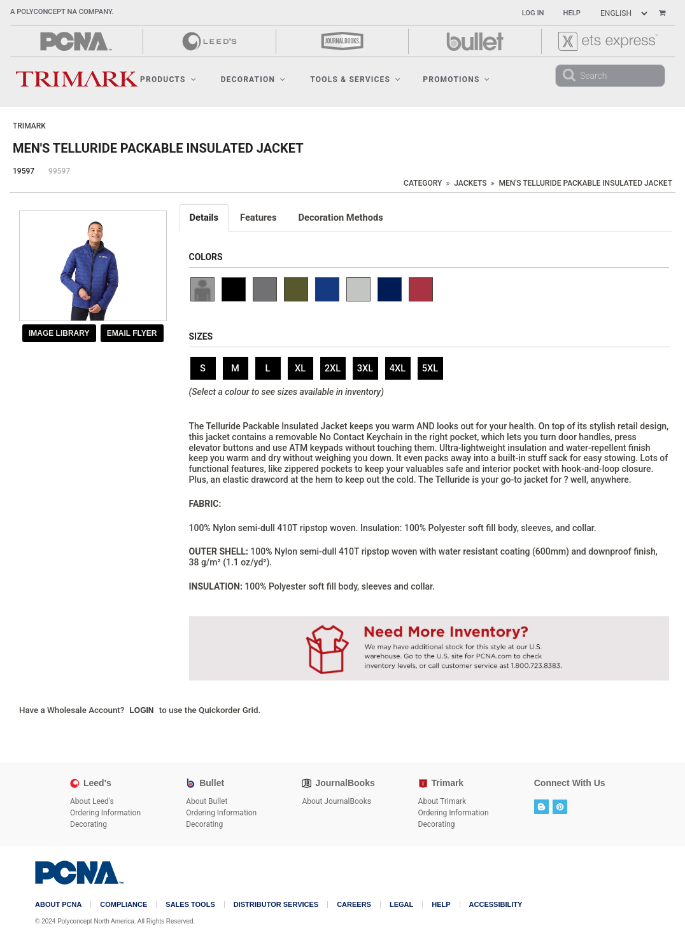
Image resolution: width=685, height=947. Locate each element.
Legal (401, 904)
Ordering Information (105, 812)
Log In (533, 13)
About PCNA (58, 904)
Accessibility (496, 904)
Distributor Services (276, 904)
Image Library (59, 333)
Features (258, 217)
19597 (23, 171)
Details (204, 217)
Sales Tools (190, 904)
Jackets (470, 183)
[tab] (205, 218)
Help (572, 13)
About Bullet (206, 801)
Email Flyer (132, 333)
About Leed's (92, 801)
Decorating (88, 824)
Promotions (456, 79)
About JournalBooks (336, 801)
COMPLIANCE (123, 904)
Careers (354, 904)
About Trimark (442, 801)
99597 (59, 171)
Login (142, 710)
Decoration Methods (341, 217)
